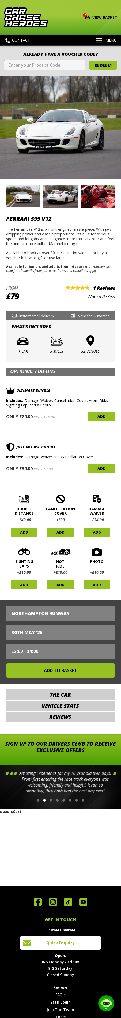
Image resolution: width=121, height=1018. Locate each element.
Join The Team (60, 1009)
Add (101, 416)
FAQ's (60, 994)
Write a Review (101, 296)
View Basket (101, 17)
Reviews (60, 987)
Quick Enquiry (60, 942)
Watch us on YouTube (83, 902)
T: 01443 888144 (60, 929)
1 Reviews (104, 288)
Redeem (103, 65)
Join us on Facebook (38, 902)
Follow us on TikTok (68, 902)
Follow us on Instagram (53, 902)
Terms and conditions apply (76, 270)
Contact (17, 40)
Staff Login (60, 1002)
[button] (38, 800)
